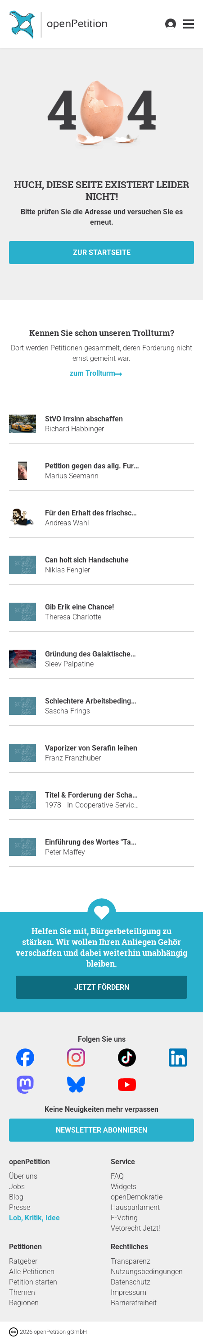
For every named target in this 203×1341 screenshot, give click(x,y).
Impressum (128, 1292)
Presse (19, 1207)
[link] (188, 24)
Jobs (17, 1186)
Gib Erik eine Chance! (79, 607)
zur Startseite (102, 252)
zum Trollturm (92, 373)
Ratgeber (23, 1261)
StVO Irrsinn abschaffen (84, 419)
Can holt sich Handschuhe (87, 560)
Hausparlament (135, 1207)
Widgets (123, 1186)
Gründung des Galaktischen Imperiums (108, 654)
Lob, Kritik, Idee (34, 1218)
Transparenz (130, 1261)
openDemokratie (136, 1197)
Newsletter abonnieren (101, 1130)
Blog (16, 1197)
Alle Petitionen (31, 1271)
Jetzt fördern (101, 987)
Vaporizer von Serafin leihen (91, 748)
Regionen (24, 1303)
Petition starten (33, 1282)
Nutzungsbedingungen (147, 1271)
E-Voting (124, 1218)
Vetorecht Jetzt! (135, 1228)
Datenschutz (130, 1282)
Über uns (23, 1176)
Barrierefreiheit (134, 1303)
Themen (22, 1292)
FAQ (117, 1176)
